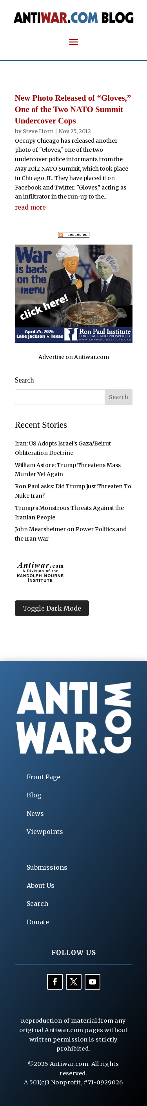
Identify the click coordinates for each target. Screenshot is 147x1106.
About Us (40, 885)
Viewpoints (45, 831)
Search (37, 903)
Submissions (47, 867)
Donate (38, 922)
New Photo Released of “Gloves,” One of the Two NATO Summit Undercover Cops (73, 109)
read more (30, 207)
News (35, 813)
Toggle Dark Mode (52, 608)
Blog (34, 795)
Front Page (43, 777)
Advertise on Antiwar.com (73, 357)
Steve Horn (38, 131)
